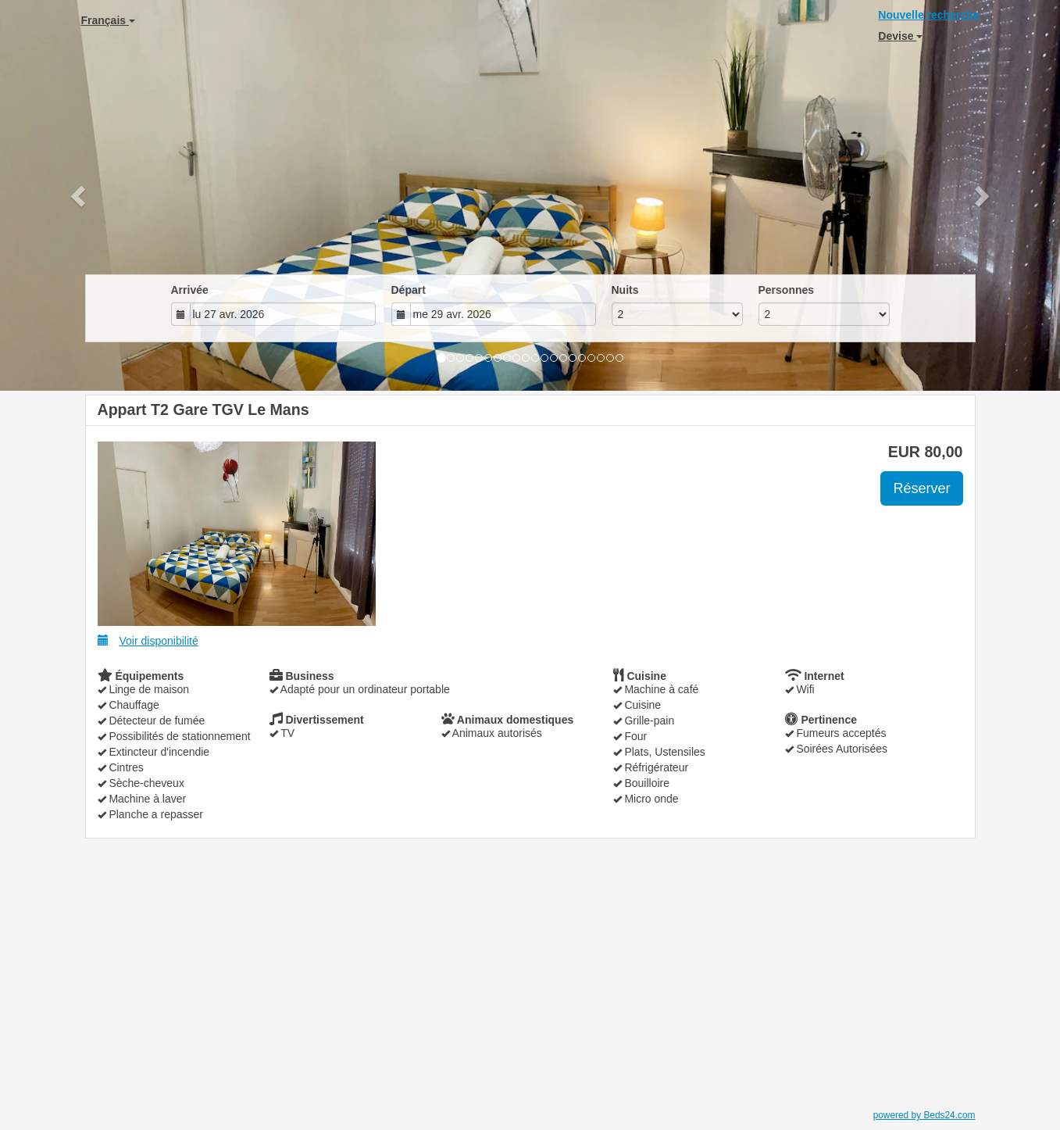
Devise (900, 36)
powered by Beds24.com (924, 1115)
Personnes (786, 290)
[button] (79, 195)
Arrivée (190, 290)
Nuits (625, 290)
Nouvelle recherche (928, 15)
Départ (408, 290)
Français (108, 20)
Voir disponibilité (148, 640)
